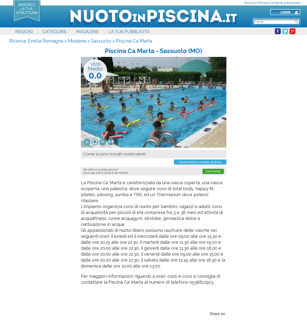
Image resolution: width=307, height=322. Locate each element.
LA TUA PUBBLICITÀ (129, 31)
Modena (77, 41)
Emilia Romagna (45, 41)
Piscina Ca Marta (134, 41)
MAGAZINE (87, 31)
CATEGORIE (54, 31)
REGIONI (24, 31)
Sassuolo (101, 41)
